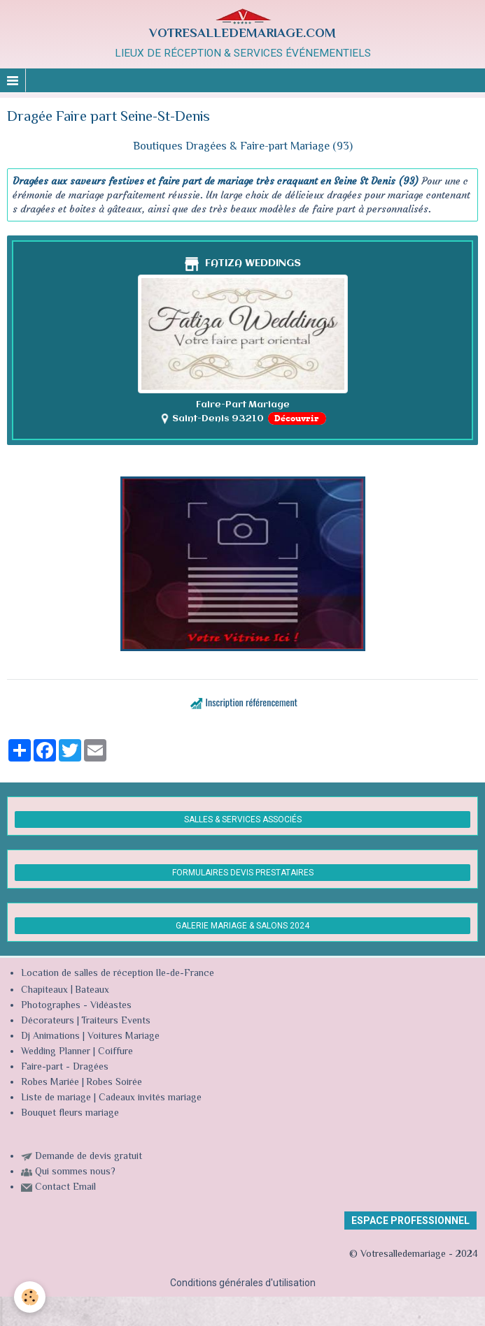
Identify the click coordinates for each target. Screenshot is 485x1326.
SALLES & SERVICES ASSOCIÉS (243, 819)
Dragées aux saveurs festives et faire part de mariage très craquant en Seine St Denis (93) (216, 181)
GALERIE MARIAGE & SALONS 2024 (242, 926)
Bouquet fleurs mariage (70, 1113)
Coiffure (117, 1052)
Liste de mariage (56, 1098)
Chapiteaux (44, 990)
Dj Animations (50, 1036)
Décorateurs (47, 1021)
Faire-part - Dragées (64, 1067)
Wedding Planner (55, 1052)
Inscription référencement (251, 701)
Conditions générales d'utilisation (243, 1282)
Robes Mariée (50, 1083)
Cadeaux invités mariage (150, 1098)
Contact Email (65, 1187)
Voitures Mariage (123, 1036)
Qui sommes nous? (75, 1172)
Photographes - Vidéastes (76, 1006)
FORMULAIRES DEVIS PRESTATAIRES (243, 872)
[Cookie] (29, 1297)
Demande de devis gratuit (88, 1157)
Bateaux (92, 990)
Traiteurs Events (115, 1021)
